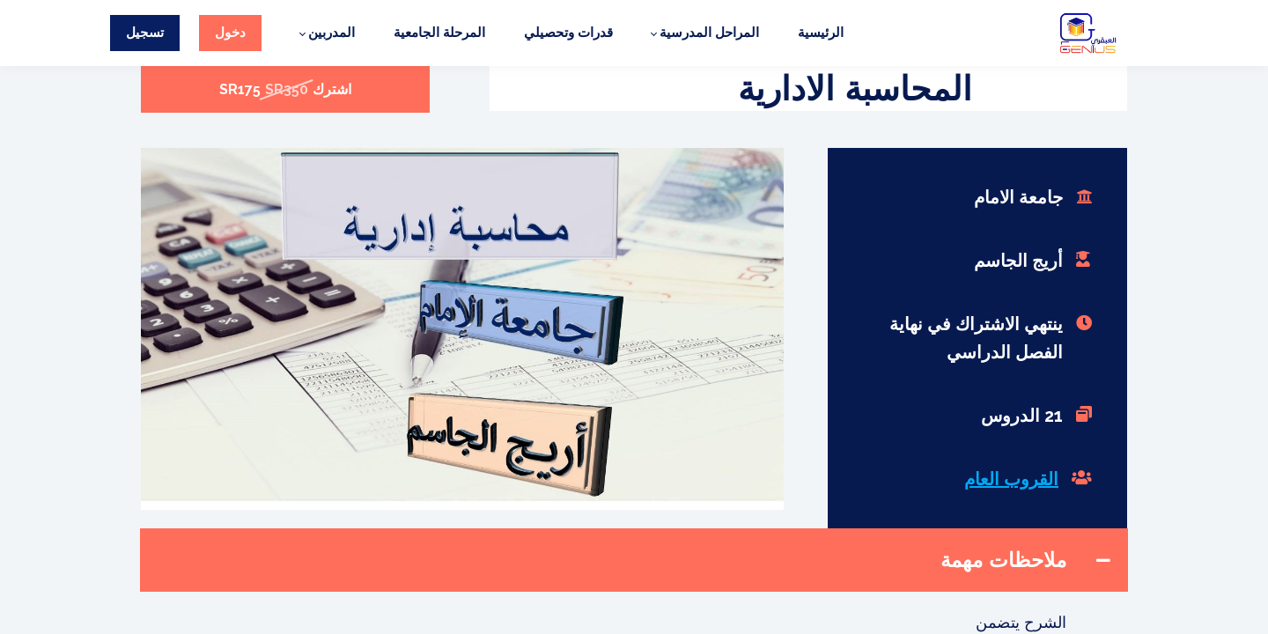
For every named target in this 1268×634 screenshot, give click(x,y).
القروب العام (1011, 479)
